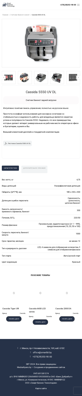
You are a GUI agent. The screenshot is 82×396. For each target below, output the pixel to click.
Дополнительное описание (34, 168)
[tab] (10, 168)
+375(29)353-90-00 (68, 5)
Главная (5, 15)
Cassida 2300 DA (63, 308)
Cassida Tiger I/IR (10, 308)
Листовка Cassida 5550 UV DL (17, 143)
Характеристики (10, 168)
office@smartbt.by (42, 352)
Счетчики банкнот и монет (19, 15)
